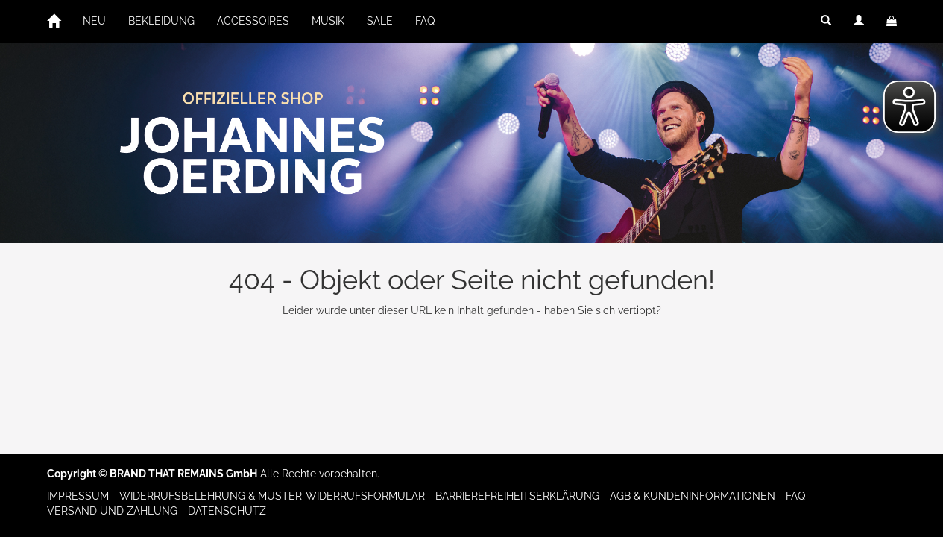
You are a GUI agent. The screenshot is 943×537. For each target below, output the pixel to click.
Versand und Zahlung (112, 511)
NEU (94, 21)
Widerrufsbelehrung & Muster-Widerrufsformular (272, 496)
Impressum (78, 496)
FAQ (425, 21)
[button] (826, 21)
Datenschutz (227, 511)
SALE (380, 21)
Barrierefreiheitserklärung (517, 496)
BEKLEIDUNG (161, 21)
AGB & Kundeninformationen (692, 496)
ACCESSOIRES (253, 21)
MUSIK (328, 21)
